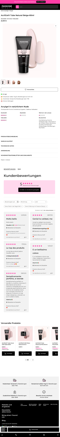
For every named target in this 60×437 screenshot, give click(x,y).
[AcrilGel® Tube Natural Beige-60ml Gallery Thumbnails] (11, 82)
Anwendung (5, 150)
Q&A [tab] (19, 169)
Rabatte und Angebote (7, 406)
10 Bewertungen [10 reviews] (39, 349)
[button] (26, 360)
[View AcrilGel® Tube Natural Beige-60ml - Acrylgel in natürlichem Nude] (3, 82)
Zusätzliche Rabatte (9, 395)
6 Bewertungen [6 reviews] (5, 349)
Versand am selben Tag (38, 384)
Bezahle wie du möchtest (44, 395)
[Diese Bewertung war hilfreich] (24, 237)
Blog (4, 420)
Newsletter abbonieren (6, 411)
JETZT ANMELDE (41, 1)
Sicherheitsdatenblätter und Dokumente (16, 155)
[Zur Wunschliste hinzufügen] (29, 89)
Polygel (11, 10)
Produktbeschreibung (9, 136)
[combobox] (36, 7)
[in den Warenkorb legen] (33, 429)
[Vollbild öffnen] (55, 25)
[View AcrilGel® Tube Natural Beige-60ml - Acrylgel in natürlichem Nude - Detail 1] (19, 82)
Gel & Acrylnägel (5, 10)
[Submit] (17, 7)
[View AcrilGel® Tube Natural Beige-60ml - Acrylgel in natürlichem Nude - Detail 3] (14, 82)
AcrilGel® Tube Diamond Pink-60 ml (41, 343)
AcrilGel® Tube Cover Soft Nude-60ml (8, 343)
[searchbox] (10, 202)
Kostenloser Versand (9, 384)
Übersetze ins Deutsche (13, 228)
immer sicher (44, 397)
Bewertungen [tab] (9, 169)
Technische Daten (7, 146)
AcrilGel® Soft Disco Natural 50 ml (24, 343)
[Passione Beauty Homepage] (7, 6)
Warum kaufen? (7, 141)
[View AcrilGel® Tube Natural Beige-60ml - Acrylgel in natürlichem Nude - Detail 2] (8, 82)
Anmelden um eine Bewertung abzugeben (29, 189)
